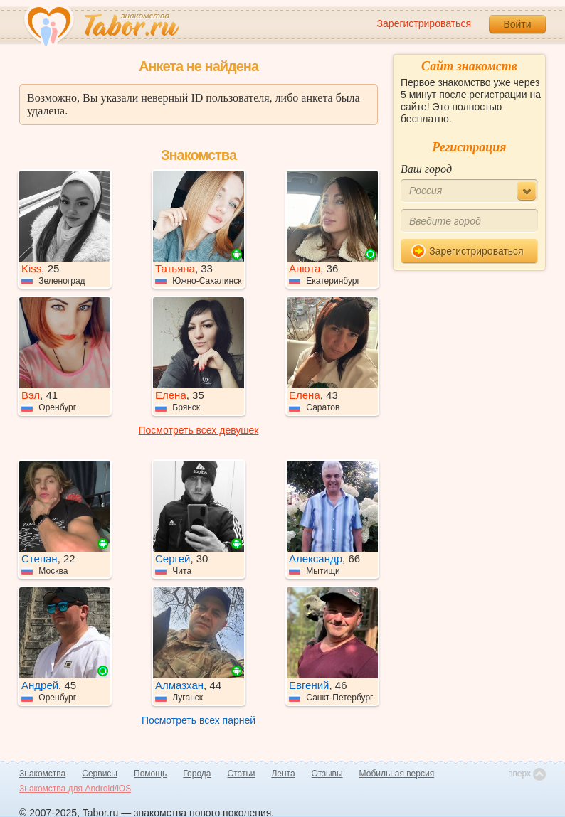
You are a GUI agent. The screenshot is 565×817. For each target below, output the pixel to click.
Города (197, 774)
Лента (283, 774)
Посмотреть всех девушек (199, 430)
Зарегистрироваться (424, 23)
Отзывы (327, 774)
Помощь (150, 774)
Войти (517, 24)
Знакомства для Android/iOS (75, 789)
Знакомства (42, 774)
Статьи (241, 774)
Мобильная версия (397, 774)
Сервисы (99, 774)
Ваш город (426, 169)
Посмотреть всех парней (198, 720)
